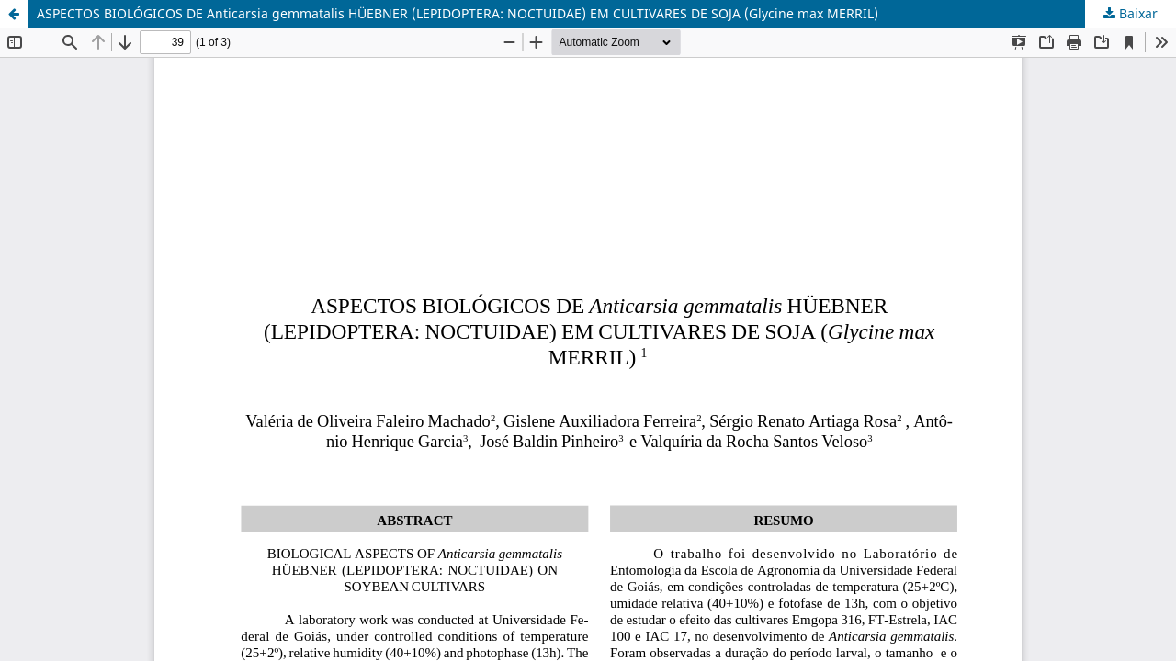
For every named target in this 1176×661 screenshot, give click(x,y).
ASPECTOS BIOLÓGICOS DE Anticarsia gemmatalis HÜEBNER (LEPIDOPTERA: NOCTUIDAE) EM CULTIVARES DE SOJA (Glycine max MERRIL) (457, 13)
